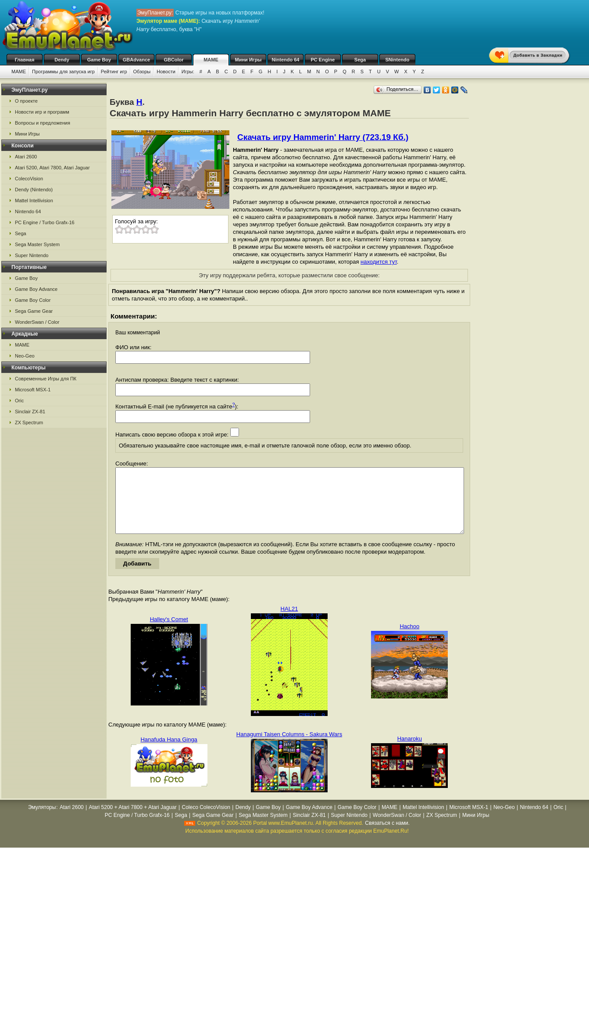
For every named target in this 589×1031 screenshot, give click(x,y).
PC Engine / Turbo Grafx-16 (45, 222)
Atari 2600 (26, 156)
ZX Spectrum (29, 422)
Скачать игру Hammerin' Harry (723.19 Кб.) (322, 137)
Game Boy (99, 59)
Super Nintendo (31, 255)
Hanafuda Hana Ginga (168, 752)
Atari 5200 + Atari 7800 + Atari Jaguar (133, 820)
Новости (166, 71)
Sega (360, 59)
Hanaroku (409, 751)
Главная (25, 59)
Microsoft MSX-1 (32, 389)
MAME (210, 59)
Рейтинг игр (114, 71)
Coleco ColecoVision (206, 820)
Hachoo (409, 639)
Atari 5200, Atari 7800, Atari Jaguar (52, 167)
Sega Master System (37, 244)
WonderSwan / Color (37, 322)
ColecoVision (29, 178)
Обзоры (142, 71)
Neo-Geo (25, 355)
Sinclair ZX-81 (30, 411)
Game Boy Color (32, 300)
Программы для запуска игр (63, 71)
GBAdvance (136, 59)
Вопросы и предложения (42, 122)
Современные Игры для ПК (45, 378)
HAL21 (289, 622)
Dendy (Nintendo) (34, 189)
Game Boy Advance (36, 289)
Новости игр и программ (42, 112)
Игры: (188, 71)
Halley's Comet (169, 632)
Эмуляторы (42, 820)
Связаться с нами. (387, 836)
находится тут (379, 261)
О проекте (26, 101)
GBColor (173, 59)
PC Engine (323, 59)
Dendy (61, 59)
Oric (19, 400)
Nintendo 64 (286, 59)
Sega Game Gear (34, 311)
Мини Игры (248, 59)
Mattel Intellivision (34, 200)
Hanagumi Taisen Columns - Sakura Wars (289, 747)
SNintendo (398, 59)
